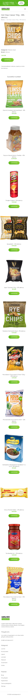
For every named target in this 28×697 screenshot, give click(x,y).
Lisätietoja (7, 60)
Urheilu (3, 665)
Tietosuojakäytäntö (6, 683)
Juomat (3, 648)
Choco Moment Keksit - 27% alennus (14, 510)
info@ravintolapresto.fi (7, 640)
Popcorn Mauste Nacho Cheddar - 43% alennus (14, 156)
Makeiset (10, 50)
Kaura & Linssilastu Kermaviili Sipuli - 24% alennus (14, 111)
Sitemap (3, 686)
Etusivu (3, 19)
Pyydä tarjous (21, 3)
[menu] (25, 9)
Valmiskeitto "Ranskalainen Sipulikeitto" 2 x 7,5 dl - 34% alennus (14, 465)
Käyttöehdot (4, 680)
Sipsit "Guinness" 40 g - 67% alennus (14, 287)
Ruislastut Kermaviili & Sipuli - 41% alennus (14, 331)
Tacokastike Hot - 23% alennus (14, 553)
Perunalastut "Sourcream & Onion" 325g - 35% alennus (14, 375)
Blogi (2, 675)
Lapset (3, 654)
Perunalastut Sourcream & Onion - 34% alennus (14, 597)
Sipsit (14, 50)
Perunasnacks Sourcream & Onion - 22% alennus (14, 420)
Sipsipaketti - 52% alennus (14, 244)
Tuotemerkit (4, 662)
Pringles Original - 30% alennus (14, 200)
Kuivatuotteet (4, 651)
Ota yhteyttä (4, 678)
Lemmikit (3, 657)
